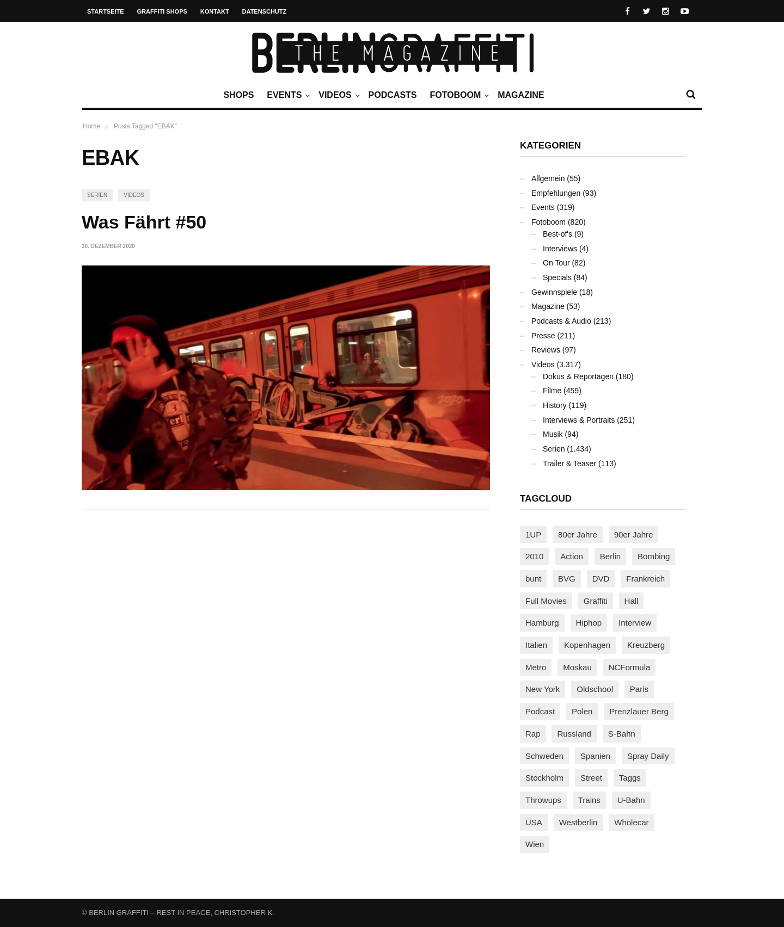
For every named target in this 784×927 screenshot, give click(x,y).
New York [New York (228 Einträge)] (542, 689)
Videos (337, 95)
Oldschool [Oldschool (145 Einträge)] (595, 689)
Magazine (521, 95)
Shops (238, 95)
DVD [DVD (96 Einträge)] (601, 578)
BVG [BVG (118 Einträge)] (566, 578)
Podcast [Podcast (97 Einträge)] (540, 711)
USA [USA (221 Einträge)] (533, 822)
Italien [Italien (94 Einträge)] (536, 645)
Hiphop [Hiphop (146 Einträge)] (589, 622)
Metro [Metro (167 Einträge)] (535, 667)
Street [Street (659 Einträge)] (591, 777)
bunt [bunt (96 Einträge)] (533, 578)
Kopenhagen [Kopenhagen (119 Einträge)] (587, 645)
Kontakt (214, 11)
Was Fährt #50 (144, 222)
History (555, 405)
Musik (553, 434)
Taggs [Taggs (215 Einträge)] (630, 777)
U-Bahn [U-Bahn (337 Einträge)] (631, 800)
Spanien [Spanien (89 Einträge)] (595, 756)
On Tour (556, 262)
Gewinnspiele (554, 292)
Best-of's (557, 234)
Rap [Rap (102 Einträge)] (533, 733)
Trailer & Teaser (569, 463)
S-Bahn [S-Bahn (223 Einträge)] (621, 733)
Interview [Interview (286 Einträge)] (634, 622)
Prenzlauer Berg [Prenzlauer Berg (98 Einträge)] (638, 711)
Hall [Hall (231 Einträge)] (631, 600)
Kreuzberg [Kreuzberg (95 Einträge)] (646, 645)
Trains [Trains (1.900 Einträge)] (589, 800)
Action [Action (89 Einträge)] (571, 556)
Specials (557, 277)
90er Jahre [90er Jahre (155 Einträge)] (633, 534)
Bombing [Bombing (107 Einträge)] (654, 556)
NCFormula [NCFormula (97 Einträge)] (630, 667)
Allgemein (548, 178)
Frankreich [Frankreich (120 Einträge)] (645, 578)
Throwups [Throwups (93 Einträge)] (543, 800)
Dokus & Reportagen (578, 376)
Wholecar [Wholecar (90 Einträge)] (631, 822)
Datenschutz (264, 11)
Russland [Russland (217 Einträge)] (574, 733)
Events (287, 95)
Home (91, 126)
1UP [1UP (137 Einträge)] (533, 534)
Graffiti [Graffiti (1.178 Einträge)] (596, 600)
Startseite (105, 11)
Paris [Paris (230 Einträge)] (639, 689)
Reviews (545, 349)
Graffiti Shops (162, 11)
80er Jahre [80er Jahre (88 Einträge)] (577, 534)
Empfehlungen (555, 193)
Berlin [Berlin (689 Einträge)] (610, 556)
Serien (97, 195)
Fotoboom (458, 95)
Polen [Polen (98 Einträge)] (582, 711)
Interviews (560, 248)
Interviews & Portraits (579, 420)
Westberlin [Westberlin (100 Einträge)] (578, 822)
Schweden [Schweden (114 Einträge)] (544, 756)
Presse (543, 335)
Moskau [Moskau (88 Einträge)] (577, 667)
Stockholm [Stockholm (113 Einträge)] (544, 777)
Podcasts (393, 95)
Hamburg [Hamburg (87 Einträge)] (542, 622)
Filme (552, 390)
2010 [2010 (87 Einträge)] (534, 556)
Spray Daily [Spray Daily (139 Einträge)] (648, 756)
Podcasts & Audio (561, 321)
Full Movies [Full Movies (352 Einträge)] (546, 600)
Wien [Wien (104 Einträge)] (534, 844)
